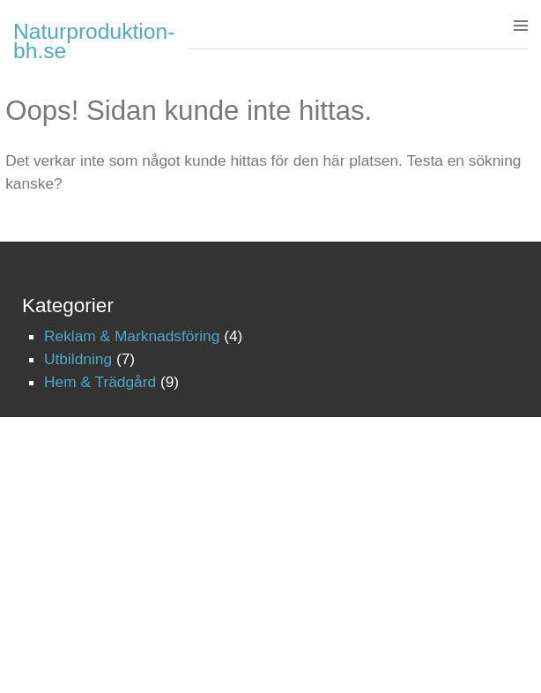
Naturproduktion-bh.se (93, 41)
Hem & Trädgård (100, 382)
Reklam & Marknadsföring (131, 336)
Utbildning (78, 359)
